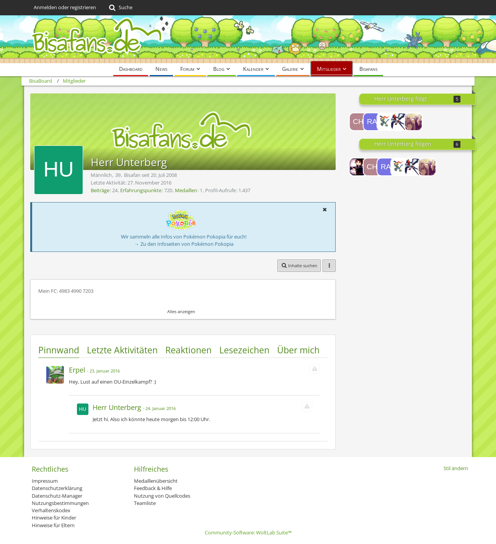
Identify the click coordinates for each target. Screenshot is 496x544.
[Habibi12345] (386, 122)
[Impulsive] (413, 122)
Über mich (298, 350)
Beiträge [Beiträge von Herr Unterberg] (100, 190)
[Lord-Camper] (358, 167)
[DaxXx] (399, 122)
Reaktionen (188, 350)
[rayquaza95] (372, 122)
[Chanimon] (358, 122)
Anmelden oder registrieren (65, 7)
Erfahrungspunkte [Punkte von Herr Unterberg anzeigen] (141, 190)
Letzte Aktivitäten (122, 350)
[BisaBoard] (248, 39)
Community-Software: (248, 532)
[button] (324, 209)
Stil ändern (456, 468)
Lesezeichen (244, 350)
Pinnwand (58, 350)
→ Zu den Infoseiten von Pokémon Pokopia (183, 243)
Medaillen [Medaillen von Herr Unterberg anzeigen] (186, 190)
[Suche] (120, 7)
